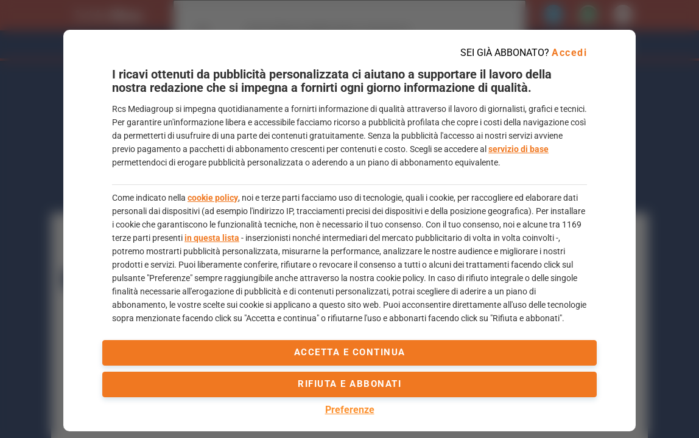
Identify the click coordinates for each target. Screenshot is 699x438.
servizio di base (518, 149)
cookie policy (213, 198)
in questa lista (211, 238)
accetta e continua (350, 352)
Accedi (569, 52)
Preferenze (349, 409)
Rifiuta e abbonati (349, 383)
